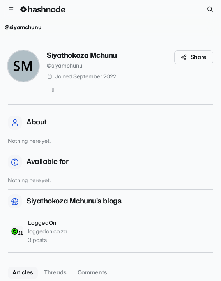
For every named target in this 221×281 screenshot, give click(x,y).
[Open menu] (11, 9)
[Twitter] (53, 90)
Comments (92, 272)
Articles (22, 272)
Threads (55, 272)
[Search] (210, 9)
